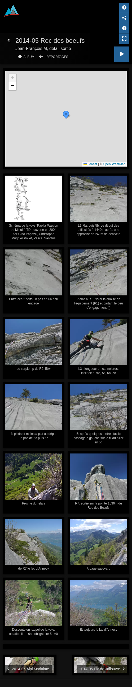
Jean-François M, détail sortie (43, 48)
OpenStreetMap (114, 164)
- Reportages (56, 57)
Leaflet (90, 164)
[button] (66, 115)
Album (29, 57)
